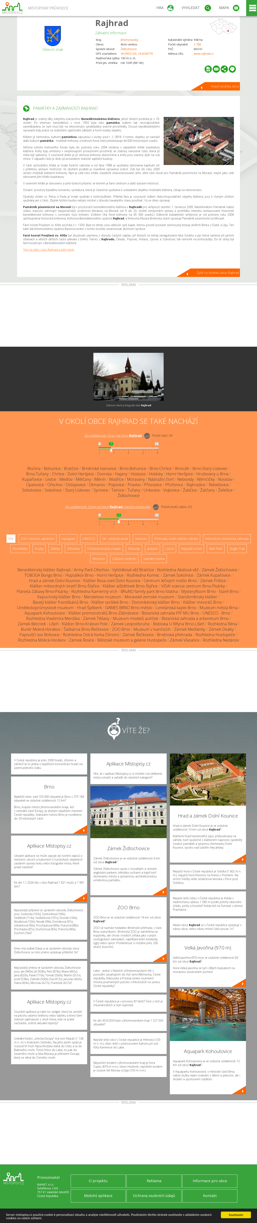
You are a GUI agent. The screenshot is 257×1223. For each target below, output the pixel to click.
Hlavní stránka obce (225, 86)
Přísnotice (153, 484)
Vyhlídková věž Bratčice (133, 569)
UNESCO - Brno (216, 613)
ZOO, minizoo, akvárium (37, 538)
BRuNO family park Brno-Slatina (149, 591)
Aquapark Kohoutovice (44, 613)
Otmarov (97, 484)
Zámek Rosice (81, 640)
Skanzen (141, 538)
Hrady (39, 548)
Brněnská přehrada (174, 634)
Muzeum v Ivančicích (152, 629)
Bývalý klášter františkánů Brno (60, 602)
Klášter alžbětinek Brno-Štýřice (130, 586)
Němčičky (206, 479)
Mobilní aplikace (98, 1195)
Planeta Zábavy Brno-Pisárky (42, 591)
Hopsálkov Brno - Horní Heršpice (94, 575)
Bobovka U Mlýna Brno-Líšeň (178, 624)
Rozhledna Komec (143, 575)
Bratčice (71, 468)
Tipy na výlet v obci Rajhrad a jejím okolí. (48, 249)
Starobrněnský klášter (197, 596)
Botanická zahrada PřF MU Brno (170, 613)
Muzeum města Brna (219, 607)
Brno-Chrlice (161, 468)
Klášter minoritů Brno (202, 602)
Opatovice (35, 484)
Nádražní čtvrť (161, 479)
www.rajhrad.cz (204, 53)
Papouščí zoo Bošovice (39, 634)
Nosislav (225, 479)
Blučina (34, 468)
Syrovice (101, 490)
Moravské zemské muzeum (149, 596)
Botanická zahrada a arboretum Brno (195, 618)
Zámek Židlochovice (219, 569)
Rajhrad (111, 22)
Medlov (65, 479)
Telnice (117, 490)
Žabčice (190, 490)
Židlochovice (129, 49)
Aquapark (68, 538)
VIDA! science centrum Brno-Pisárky (193, 586)
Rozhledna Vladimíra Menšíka (53, 618)
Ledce (50, 479)
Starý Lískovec (77, 490)
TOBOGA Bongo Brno (43, 575)
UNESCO (88, 538)
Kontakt (210, 1195)
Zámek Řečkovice (138, 634)
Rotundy (134, 548)
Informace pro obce (210, 1180)
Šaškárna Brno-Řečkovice (86, 629)
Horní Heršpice (179, 474)
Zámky (55, 548)
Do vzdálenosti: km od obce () (108, 507)
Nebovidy (185, 479)
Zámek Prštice (213, 580)
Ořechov (54, 484)
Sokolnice (53, 490)
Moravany (136, 479)
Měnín (100, 479)
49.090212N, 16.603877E (137, 53)
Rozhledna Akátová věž (177, 569)
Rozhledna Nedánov (221, 640)
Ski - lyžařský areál (115, 538)
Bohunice (52, 468)
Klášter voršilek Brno (110, 602)
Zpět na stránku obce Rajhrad (218, 273)
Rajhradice (196, 484)
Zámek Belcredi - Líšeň (38, 624)
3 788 (197, 44)
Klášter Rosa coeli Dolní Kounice (111, 580)
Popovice (116, 484)
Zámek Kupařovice (213, 575)
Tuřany (133, 490)
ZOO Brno (121, 629)
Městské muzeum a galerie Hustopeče (131, 640)
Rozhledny (20, 548)
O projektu (98, 1180)
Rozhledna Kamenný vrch (94, 591)
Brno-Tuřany (37, 474)
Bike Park (215, 548)
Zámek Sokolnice (178, 575)
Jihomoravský (129, 40)
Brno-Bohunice (133, 468)
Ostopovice (76, 484)
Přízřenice (174, 484)
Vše (10, 538)
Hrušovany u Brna (212, 474)
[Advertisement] (128, 317)
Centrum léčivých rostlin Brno (170, 580)
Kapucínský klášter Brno (59, 596)
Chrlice (58, 474)
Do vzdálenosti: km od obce (113, 435)
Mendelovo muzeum (102, 596)
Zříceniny (73, 548)
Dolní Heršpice (81, 474)
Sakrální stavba (154, 558)
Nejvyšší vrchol (191, 548)
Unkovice (152, 490)
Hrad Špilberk (89, 607)
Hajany (121, 474)
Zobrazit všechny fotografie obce (128, 405)
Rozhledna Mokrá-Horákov (42, 640)
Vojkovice (171, 490)
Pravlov (134, 484)
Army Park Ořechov (91, 569)
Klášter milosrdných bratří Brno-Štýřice (64, 586)
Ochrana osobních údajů (154, 1195)
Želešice (225, 490)
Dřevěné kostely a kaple (104, 548)
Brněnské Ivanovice (99, 468)
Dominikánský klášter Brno (156, 602)
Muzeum (98, 558)
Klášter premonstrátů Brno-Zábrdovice (103, 613)
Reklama (154, 1180)
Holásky (156, 474)
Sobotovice (31, 490)
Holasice (138, 474)
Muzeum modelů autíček (135, 618)
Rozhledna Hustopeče (215, 634)
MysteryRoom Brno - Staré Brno (209, 591)
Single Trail (237, 548)
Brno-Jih (182, 468)
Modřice (116, 479)
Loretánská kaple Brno (176, 607)
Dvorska (104, 474)
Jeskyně (152, 548)
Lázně (169, 548)
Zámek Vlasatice (184, 640)
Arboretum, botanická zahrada (227, 538)
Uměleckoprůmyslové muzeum (45, 607)
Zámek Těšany (96, 618)
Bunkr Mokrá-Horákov (40, 629)
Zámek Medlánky (189, 629)
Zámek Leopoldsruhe (130, 624)
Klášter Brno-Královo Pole (85, 624)
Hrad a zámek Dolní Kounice (54, 580)
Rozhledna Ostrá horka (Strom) (91, 634)
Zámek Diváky (221, 629)
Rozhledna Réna (222, 624)
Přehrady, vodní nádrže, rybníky (176, 538)
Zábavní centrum (124, 558)
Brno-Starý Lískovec (210, 468)
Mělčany (83, 479)
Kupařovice (32, 479)
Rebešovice (219, 484)
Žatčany (207, 490)
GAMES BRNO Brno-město (128, 607)
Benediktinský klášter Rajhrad (43, 569)
